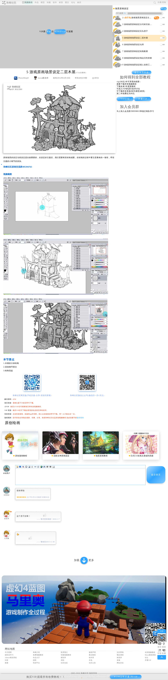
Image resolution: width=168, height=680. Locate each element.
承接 (118, 660)
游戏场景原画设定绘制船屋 (136, 51)
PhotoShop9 (23, 78)
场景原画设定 (122, 8)
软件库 (91, 657)
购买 (79, 2)
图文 (67, 2)
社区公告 (92, 663)
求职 (62, 660)
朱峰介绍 (36, 652)
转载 (49, 2)
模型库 (63, 657)
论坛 (73, 2)
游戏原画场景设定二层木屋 (136, 38)
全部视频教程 (150, 652)
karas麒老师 (43, 78)
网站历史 (120, 663)
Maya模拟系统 (150, 655)
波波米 (6, 518)
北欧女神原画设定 (61, 456)
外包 (90, 660)
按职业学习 (9, 655)
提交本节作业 (141, 72)
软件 (55, 2)
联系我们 (64, 652)
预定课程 (120, 655)
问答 (6, 660)
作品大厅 (36, 657)
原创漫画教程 (21, 456)
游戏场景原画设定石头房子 (136, 31)
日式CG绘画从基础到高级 (142, 456)
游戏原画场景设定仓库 (134, 45)
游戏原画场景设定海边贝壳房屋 (138, 58)
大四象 (6, 538)
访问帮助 (120, 652)
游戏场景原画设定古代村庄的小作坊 (140, 24)
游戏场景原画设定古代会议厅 (140, 18)
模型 (43, 2)
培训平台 (36, 663)
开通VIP (148, 660)
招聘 (34, 660)
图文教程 (92, 655)
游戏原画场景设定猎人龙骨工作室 (139, 65)
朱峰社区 (11, 2)
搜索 (6, 663)
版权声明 (92, 652)
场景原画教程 (102, 456)
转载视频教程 (66, 655)
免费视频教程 (38, 655)
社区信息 (64, 663)
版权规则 (80, 418)
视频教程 (27, 2)
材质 (61, 2)
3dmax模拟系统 (11, 657)
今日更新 (8, 652)
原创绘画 (12, 423)
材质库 (119, 657)
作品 (37, 2)
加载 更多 (84, 560)
